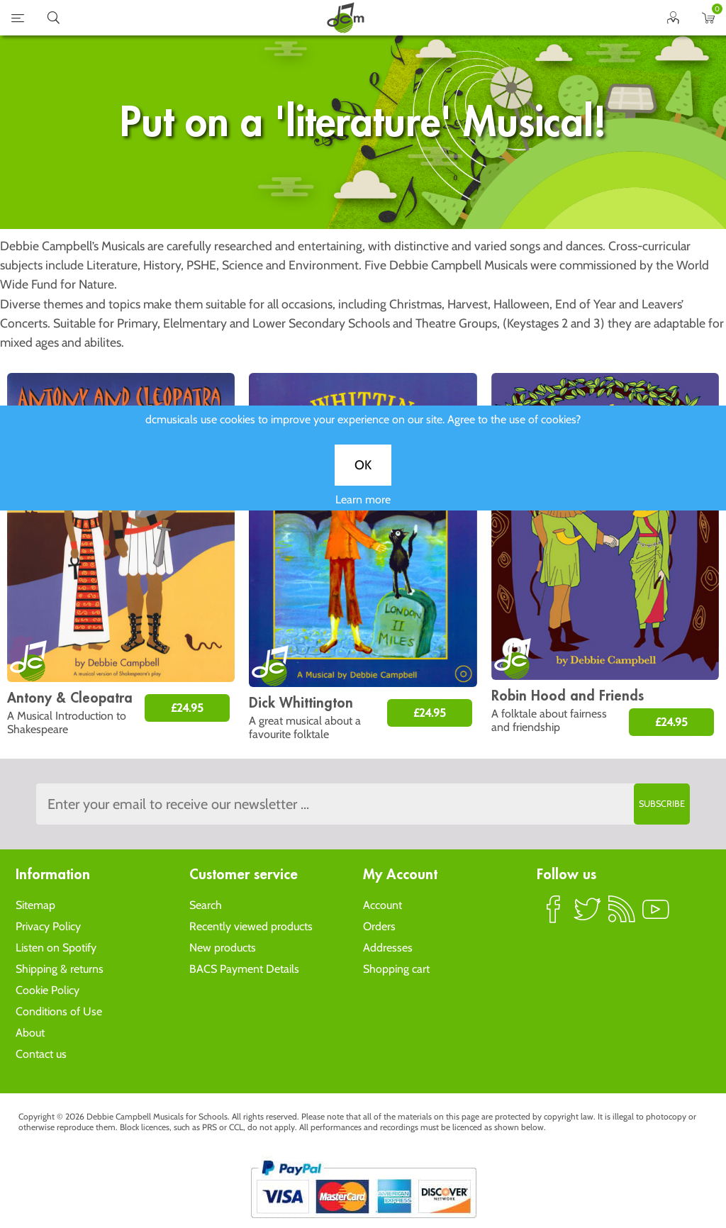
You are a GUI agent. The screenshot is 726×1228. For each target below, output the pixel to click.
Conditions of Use (59, 1011)
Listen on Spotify (56, 947)
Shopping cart (396, 969)
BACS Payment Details (244, 969)
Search (205, 905)
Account (382, 905)
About (30, 1032)
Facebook (553, 915)
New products (222, 947)
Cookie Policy (47, 990)
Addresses (388, 947)
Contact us (41, 1054)
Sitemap (35, 905)
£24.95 (187, 708)
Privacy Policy (48, 926)
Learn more (363, 510)
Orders (379, 926)
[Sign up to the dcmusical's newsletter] (363, 804)
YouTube (655, 915)
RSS (621, 915)
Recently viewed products (251, 926)
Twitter (587, 915)
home (345, 17)
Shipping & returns (60, 969)
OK (363, 476)
